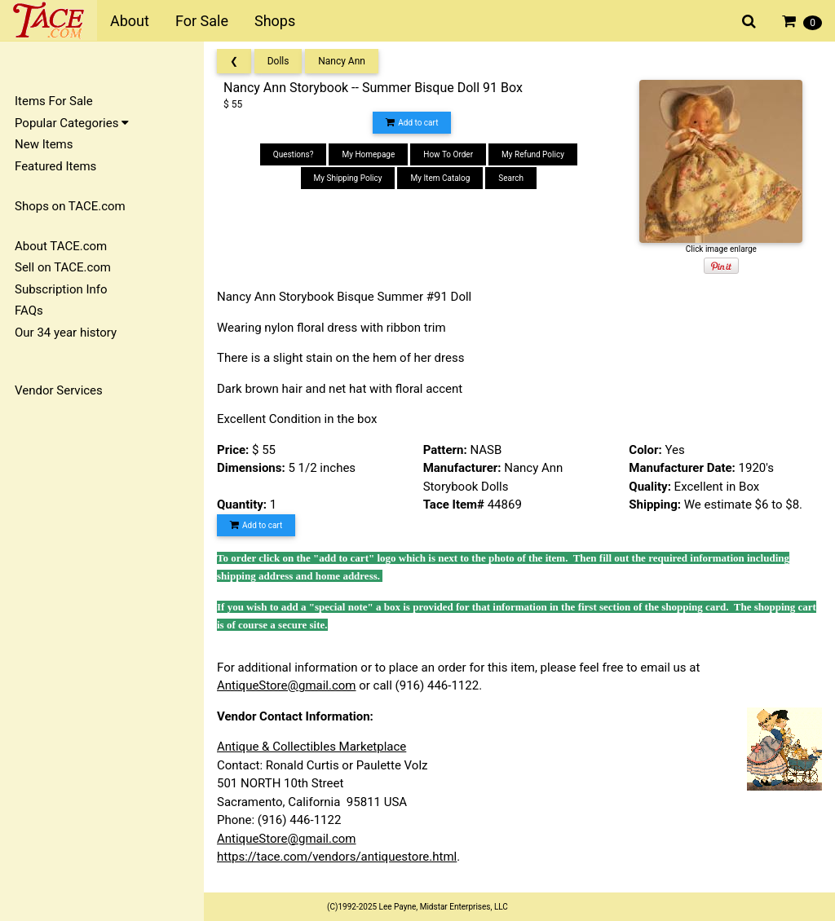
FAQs (29, 310)
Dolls (278, 61)
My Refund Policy (532, 154)
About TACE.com (61, 246)
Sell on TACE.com (63, 267)
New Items (44, 144)
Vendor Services (59, 390)
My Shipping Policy (348, 178)
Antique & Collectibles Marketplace (311, 746)
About (129, 20)
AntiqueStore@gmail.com (286, 685)
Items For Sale (54, 101)
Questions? (293, 154)
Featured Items (55, 166)
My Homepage (368, 154)
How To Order (448, 154)
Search (511, 178)
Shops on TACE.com (70, 206)
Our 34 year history (66, 332)
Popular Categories (72, 123)
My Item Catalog (440, 178)
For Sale (201, 20)
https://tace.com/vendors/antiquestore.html (337, 856)
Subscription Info (61, 289)
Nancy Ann (341, 61)
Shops (274, 20)
